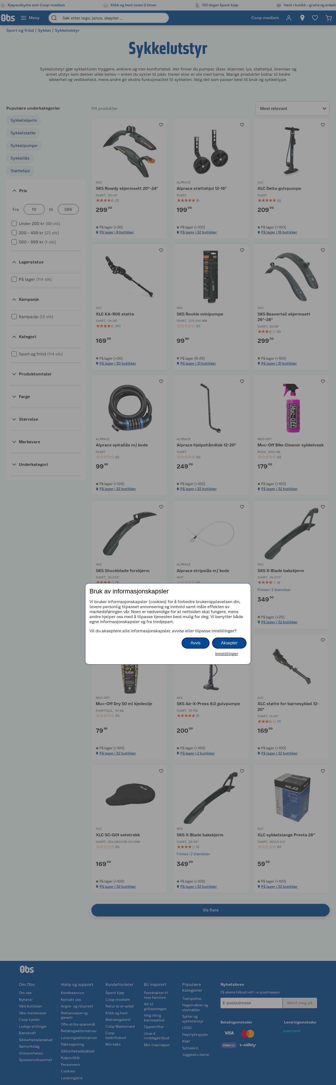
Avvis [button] (196, 643)
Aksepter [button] (229, 643)
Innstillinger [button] (226, 653)
